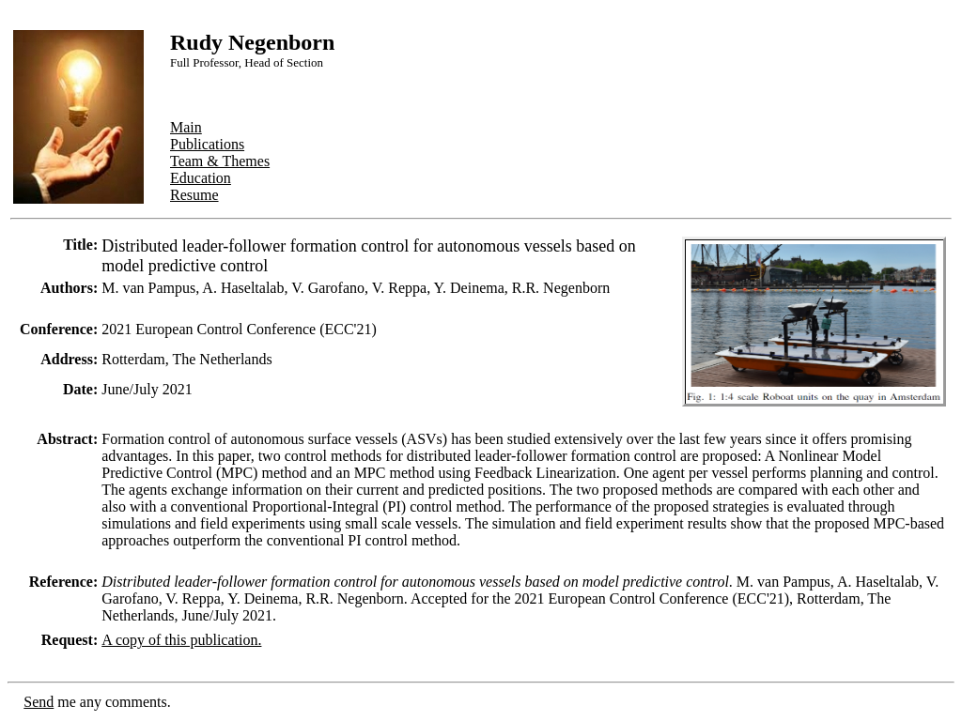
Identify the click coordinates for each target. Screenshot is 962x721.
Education (200, 178)
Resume (194, 195)
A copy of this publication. (181, 640)
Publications (207, 144)
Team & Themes (220, 161)
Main (186, 127)
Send (38, 702)
